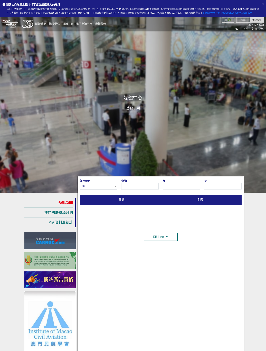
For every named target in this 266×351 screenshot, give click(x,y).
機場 (243, 19)
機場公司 (257, 19)
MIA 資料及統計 (61, 222)
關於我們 (40, 23)
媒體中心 (67, 23)
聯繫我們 (100, 23)
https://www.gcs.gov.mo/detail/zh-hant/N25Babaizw (227, 12)
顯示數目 (85, 181)
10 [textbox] (83, 186)
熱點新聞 (66, 203)
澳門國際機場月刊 (58, 212)
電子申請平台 (84, 23)
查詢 (124, 181)
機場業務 (54, 23)
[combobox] (98, 186)
